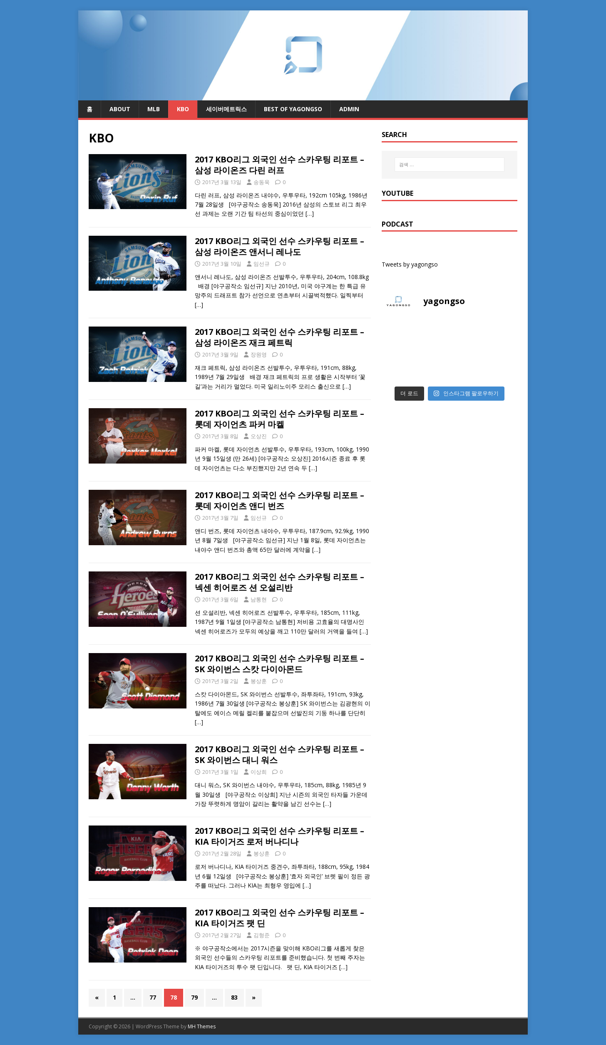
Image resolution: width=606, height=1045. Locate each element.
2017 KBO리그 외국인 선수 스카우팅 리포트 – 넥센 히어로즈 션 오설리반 (279, 582)
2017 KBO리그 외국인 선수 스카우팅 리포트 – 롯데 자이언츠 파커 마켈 (279, 419)
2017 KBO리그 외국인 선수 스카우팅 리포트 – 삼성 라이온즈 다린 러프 (279, 165)
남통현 (259, 599)
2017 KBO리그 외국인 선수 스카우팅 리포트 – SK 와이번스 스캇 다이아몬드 (279, 664)
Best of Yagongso (293, 109)
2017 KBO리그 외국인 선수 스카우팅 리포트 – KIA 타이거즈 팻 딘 (279, 918)
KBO (183, 109)
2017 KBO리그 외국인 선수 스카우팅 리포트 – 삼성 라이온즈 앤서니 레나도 (279, 246)
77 (152, 997)
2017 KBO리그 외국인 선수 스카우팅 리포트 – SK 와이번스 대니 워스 (279, 754)
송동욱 (261, 182)
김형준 (261, 935)
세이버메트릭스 (226, 109)
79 (194, 997)
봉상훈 (259, 681)
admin (349, 109)
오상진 (259, 436)
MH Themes (202, 1026)
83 (234, 997)
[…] (309, 213)
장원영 (259, 354)
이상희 (259, 772)
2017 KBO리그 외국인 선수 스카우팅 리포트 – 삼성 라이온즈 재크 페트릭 (279, 337)
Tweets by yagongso (410, 264)
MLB (153, 109)
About (119, 109)
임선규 (261, 263)
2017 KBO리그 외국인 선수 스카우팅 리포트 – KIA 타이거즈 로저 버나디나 (279, 836)
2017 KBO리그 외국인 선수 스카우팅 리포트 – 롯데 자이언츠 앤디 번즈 (279, 500)
